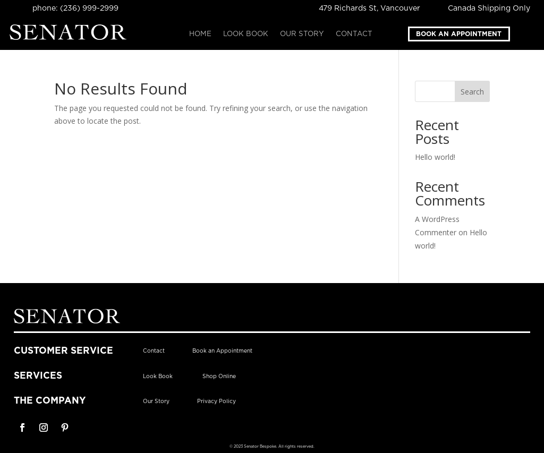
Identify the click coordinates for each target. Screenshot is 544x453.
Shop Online (219, 376)
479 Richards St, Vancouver (369, 8)
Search (472, 92)
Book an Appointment (459, 34)
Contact (354, 34)
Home (200, 34)
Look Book (245, 34)
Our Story (302, 34)
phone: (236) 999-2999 (75, 8)
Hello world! (435, 157)
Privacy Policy (216, 401)
